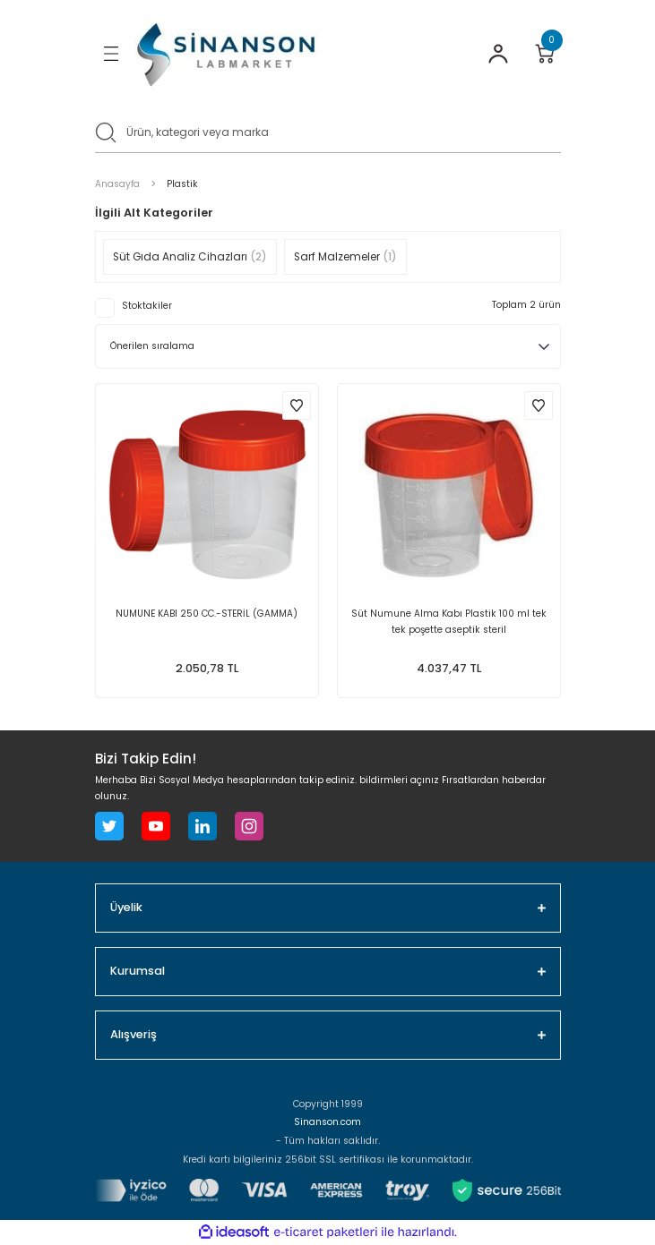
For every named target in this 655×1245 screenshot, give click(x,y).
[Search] (328, 130)
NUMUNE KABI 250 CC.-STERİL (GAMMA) (206, 613)
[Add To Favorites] (296, 405)
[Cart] (545, 54)
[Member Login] (498, 54)
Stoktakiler (147, 305)
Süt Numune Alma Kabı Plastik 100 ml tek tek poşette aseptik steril (449, 621)
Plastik (182, 184)
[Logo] (226, 54)
